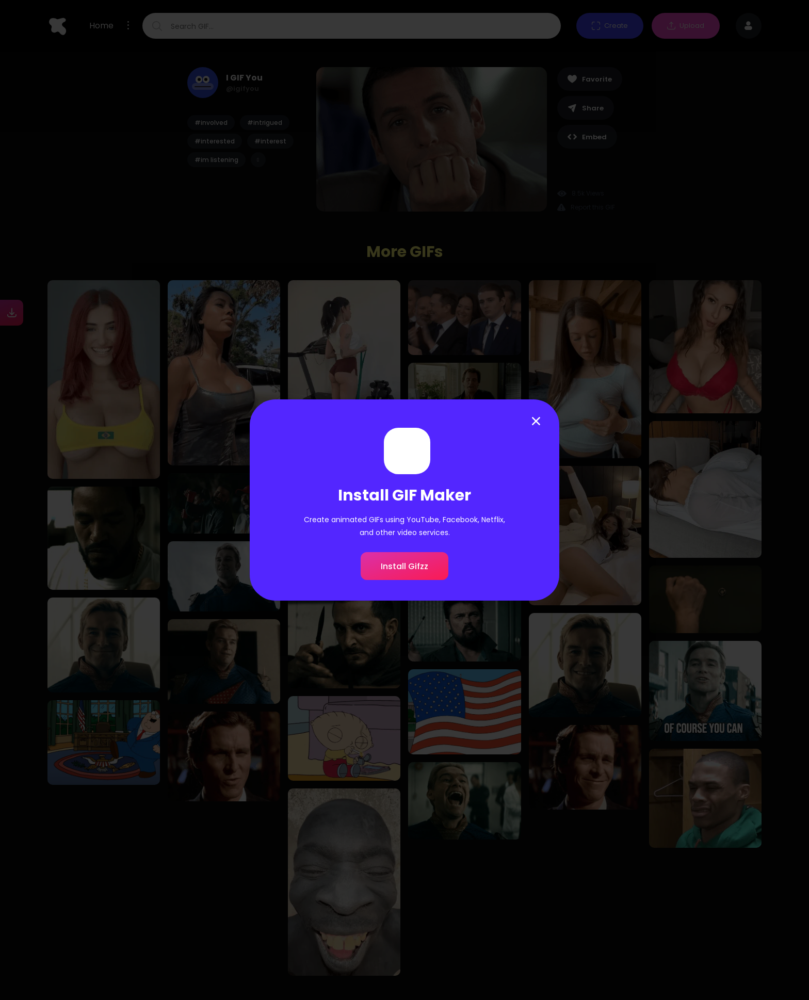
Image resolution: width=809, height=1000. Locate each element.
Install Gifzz (404, 566)
